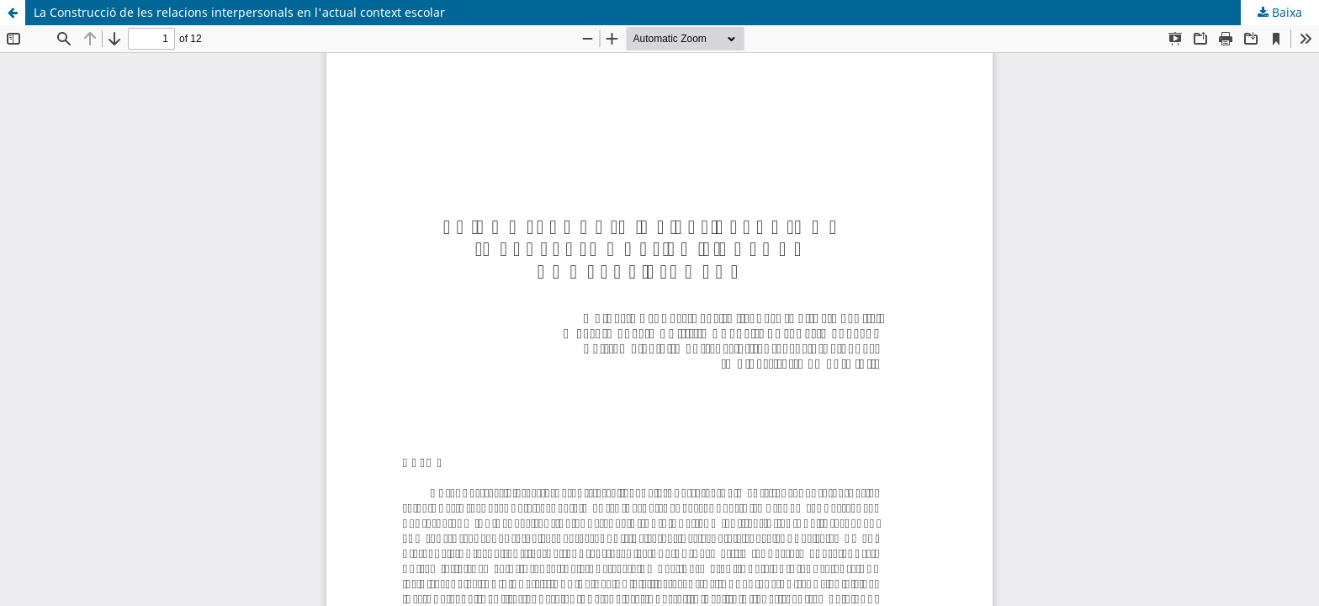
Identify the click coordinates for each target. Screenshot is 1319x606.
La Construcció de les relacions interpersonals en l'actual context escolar (239, 12)
